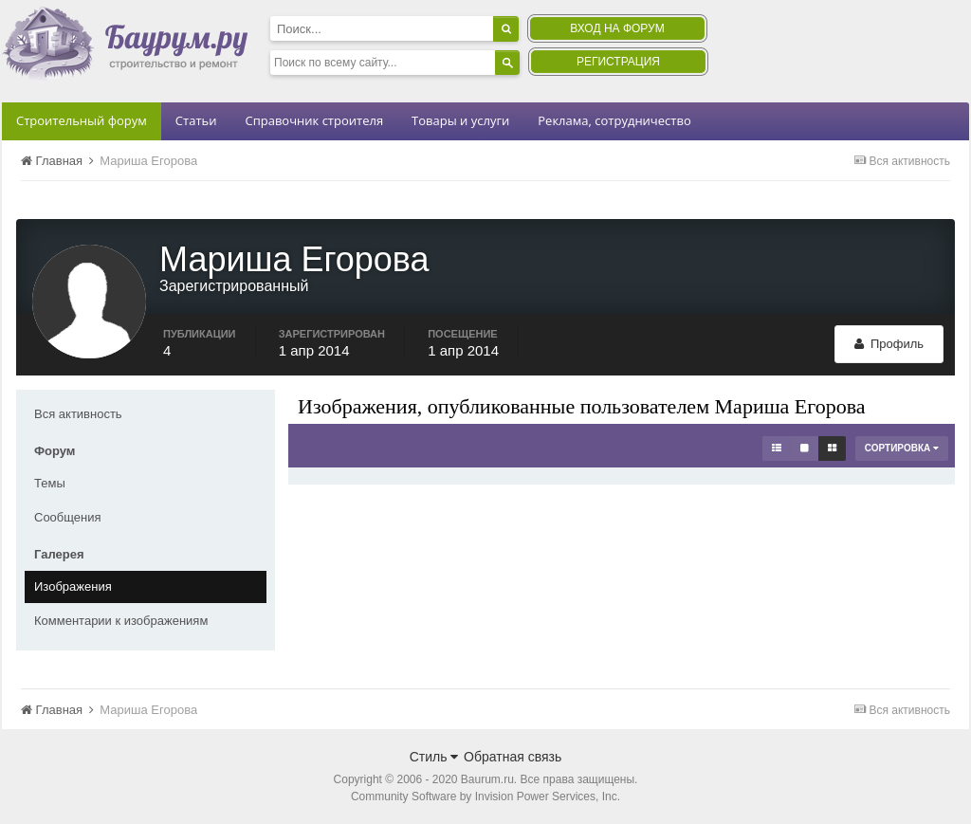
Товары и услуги (460, 120)
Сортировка (902, 448)
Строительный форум (81, 120)
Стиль (434, 756)
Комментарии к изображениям (121, 620)
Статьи (196, 120)
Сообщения (67, 517)
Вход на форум (617, 28)
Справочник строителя (314, 120)
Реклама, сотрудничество (614, 120)
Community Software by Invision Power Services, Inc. (485, 796)
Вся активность (78, 414)
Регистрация (618, 61)
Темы (49, 483)
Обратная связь (512, 756)
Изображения (73, 586)
